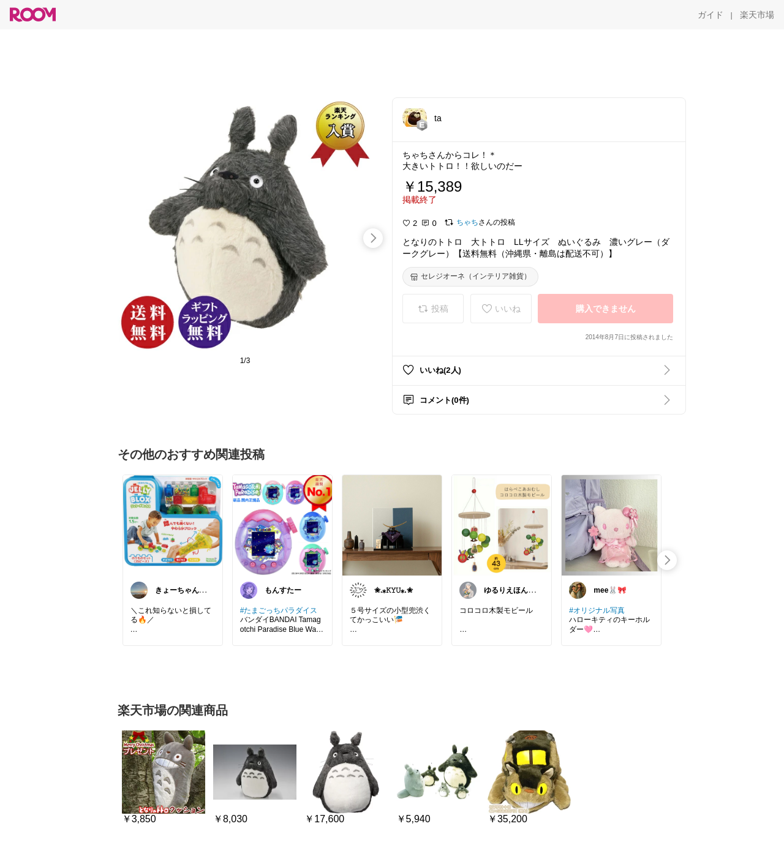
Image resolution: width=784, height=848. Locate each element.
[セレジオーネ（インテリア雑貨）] (470, 277)
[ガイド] (710, 14)
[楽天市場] (757, 14)
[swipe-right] (373, 238)
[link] (172, 524)
